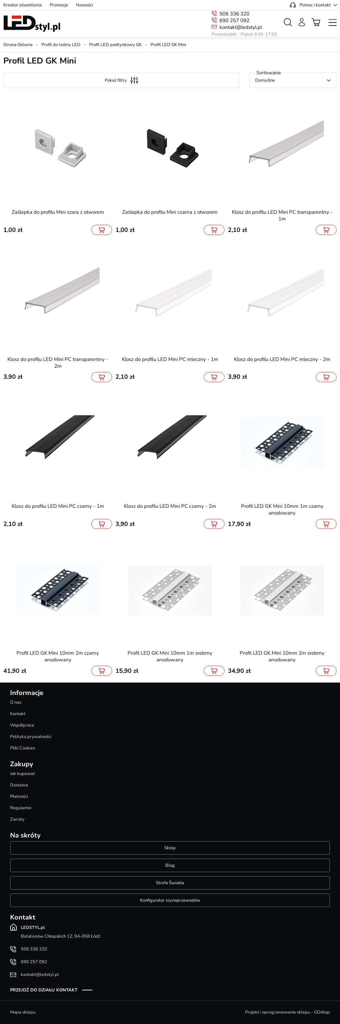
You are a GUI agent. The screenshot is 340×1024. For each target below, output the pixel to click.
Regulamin (20, 808)
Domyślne (265, 80)
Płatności (19, 796)
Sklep (170, 848)
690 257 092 (234, 20)
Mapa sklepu (22, 1012)
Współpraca (22, 725)
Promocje (59, 5)
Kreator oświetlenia (22, 5)
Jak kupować (22, 774)
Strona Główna (18, 45)
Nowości (84, 5)
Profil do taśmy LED (60, 45)
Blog (170, 865)
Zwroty (17, 819)
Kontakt (18, 714)
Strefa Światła (170, 883)
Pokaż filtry (121, 80)
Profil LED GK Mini (168, 45)
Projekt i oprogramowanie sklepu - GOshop (287, 1012)
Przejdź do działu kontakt (43, 990)
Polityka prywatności (31, 737)
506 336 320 (234, 13)
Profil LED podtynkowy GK (115, 45)
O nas (15, 702)
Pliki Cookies (22, 748)
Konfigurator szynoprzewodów (170, 900)
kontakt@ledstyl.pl (240, 27)
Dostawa (19, 785)
